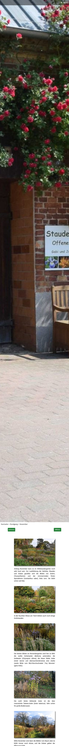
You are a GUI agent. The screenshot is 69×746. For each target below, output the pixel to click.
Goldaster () (25, 658)
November (24, 524)
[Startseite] (4, 524)
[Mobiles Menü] (65, 2)
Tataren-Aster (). (34, 703)
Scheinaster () (37, 656)
